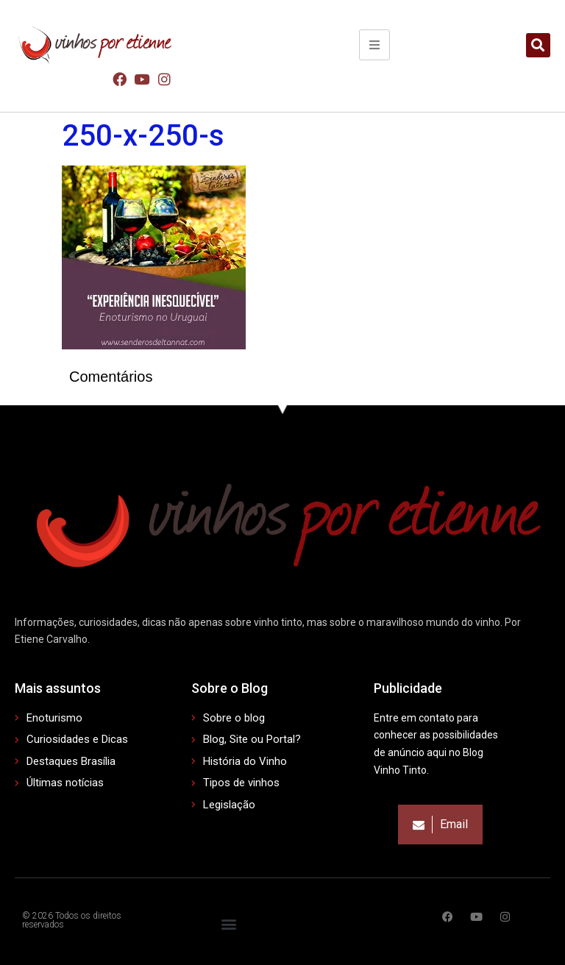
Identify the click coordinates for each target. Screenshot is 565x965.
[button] (538, 45)
